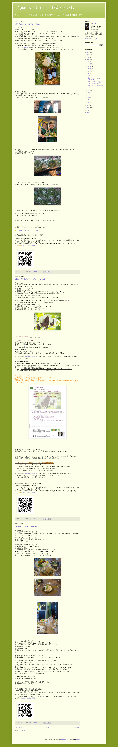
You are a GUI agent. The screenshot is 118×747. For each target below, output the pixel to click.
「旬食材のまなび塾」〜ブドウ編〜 (28, 230)
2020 (88, 105)
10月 (89, 68)
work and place (23, 346)
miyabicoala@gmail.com (31, 356)
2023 (88, 57)
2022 (88, 59)
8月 (89, 73)
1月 (89, 102)
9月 (89, 71)
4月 (89, 95)
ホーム (48, 727)
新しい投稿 (19, 727)
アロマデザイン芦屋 (21, 47)
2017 (88, 112)
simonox (63, 739)
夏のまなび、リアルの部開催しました (29, 526)
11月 (89, 66)
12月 (89, 64)
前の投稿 (77, 727)
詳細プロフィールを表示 (91, 38)
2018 (88, 110)
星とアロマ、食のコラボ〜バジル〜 (28, 24)
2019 (88, 107)
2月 (89, 100)
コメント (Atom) (22, 730)
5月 (89, 92)
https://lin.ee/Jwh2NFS (28, 245)
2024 (88, 54)
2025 (88, 52)
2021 (88, 62)
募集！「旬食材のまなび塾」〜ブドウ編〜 (30, 279)
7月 (89, 76)
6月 (89, 90)
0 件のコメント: (37, 271)
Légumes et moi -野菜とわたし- (46, 8)
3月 (89, 97)
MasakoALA (95, 23)
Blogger (78, 739)
